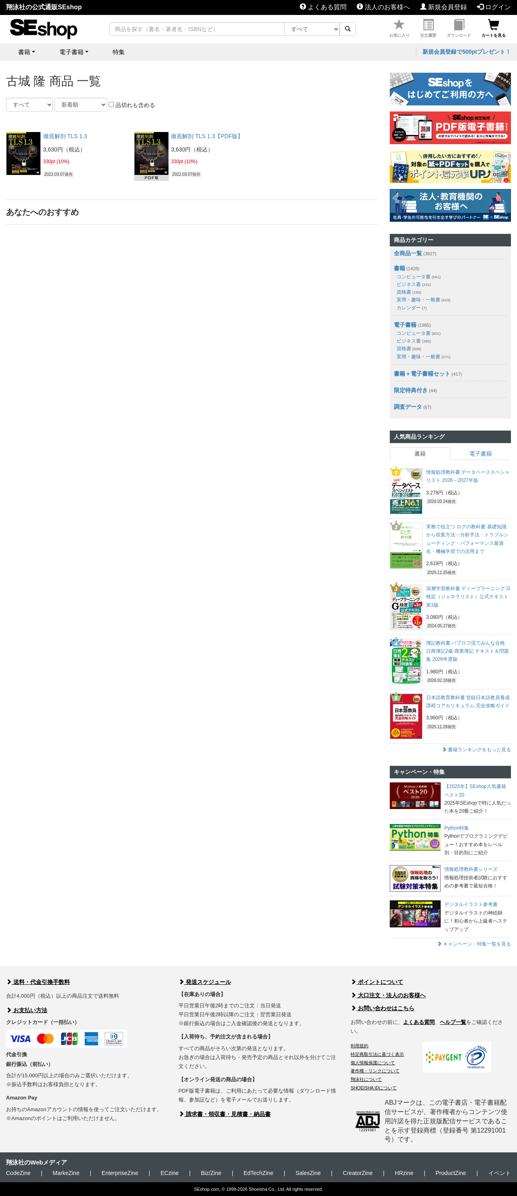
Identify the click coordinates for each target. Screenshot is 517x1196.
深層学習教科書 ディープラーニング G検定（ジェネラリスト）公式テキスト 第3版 (468, 597)
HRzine (404, 1173)
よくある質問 (323, 7)
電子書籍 (405, 325)
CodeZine (18, 1173)
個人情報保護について (373, 1062)
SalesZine (308, 1173)
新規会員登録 (443, 7)
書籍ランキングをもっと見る (476, 749)
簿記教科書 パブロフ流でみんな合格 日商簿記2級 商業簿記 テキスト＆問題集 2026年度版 (467, 651)
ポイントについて (377, 982)
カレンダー (412, 308)
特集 (119, 51)
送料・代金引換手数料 (38, 982)
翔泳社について (366, 1079)
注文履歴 (428, 28)
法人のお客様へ (383, 7)
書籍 (399, 268)
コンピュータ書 (419, 277)
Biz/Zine (211, 1173)
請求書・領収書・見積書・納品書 (225, 1114)
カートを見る (493, 28)
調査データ (408, 407)
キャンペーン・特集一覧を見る (474, 944)
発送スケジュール (205, 982)
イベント (499, 1173)
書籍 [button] (24, 51)
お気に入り (399, 28)
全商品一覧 (408, 253)
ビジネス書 (414, 284)
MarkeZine (66, 1173)
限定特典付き (411, 390)
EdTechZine (258, 1173)
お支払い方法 (26, 1010)
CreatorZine (358, 1173)
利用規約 (359, 1045)
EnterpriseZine (120, 1173)
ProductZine (450, 1173)
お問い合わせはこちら (382, 1008)
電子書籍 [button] (71, 51)
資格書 (409, 292)
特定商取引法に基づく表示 (377, 1054)
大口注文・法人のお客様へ (388, 995)
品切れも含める (132, 105)
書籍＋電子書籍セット (422, 373)
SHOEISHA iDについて (374, 1087)
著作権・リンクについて (375, 1070)
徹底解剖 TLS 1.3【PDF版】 (207, 136)
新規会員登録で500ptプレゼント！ (466, 51)
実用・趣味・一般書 (423, 300)
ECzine (169, 1173)
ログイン (494, 7)
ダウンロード (459, 28)
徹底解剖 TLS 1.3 (65, 136)
